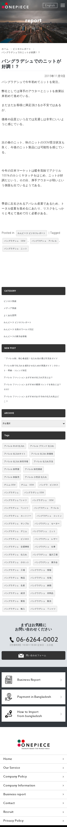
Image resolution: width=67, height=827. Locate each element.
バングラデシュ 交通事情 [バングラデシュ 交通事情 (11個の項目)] (16, 547)
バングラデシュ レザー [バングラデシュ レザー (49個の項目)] (46, 539)
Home (7, 759)
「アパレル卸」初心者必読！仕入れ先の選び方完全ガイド (31, 358)
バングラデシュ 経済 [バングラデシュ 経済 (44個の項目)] (14, 593)
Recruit (8, 812)
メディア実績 (10, 308)
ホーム (5, 49)
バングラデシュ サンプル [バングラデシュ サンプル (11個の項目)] (16, 523)
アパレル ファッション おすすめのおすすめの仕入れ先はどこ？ (31, 399)
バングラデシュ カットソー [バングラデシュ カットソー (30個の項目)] (17, 516)
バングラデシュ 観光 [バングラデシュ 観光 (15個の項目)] (41, 601)
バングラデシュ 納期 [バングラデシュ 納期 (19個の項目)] (41, 585)
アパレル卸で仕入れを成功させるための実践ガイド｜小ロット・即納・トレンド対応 (32, 368)
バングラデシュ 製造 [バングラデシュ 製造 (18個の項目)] (14, 601)
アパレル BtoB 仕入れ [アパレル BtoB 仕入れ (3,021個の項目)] (14, 446)
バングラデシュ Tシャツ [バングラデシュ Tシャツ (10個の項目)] (15, 500)
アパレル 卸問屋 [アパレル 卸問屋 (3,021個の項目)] (11, 469)
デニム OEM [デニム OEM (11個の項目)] (9, 485)
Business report (14, 794)
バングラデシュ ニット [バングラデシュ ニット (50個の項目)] (44, 531)
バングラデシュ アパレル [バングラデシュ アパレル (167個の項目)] (46, 508)
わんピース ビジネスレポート (31, 233)
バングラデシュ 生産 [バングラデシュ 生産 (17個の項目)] (14, 585)
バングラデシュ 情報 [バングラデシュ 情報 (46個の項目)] (41, 570)
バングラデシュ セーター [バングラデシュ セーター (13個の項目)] (47, 523)
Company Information (19, 785)
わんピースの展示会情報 (15, 336)
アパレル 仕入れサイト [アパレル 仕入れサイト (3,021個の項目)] (15, 454)
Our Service (11, 768)
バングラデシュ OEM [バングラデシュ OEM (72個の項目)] (43, 500)
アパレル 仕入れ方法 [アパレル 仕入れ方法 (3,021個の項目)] (43, 461)
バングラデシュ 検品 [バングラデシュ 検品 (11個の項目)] (14, 578)
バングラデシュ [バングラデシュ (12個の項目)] (11, 492)
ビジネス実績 (10, 301)
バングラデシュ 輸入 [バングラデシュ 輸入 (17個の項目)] (14, 609)
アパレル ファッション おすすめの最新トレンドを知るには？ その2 (32, 387)
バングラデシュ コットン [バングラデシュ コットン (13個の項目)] (49, 516)
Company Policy (15, 776)
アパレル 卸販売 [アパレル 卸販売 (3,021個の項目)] (11, 477)
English (50, 5)
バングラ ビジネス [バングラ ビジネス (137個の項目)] (48, 485)
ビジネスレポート (22, 49)
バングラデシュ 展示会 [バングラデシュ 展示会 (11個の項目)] (46, 562)
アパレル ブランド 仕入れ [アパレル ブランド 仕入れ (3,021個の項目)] (42, 446)
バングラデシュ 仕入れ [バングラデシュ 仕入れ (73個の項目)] (15, 554)
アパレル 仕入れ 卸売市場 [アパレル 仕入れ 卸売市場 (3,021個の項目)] (16, 461)
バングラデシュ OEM (14, 241)
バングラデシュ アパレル (44, 241)
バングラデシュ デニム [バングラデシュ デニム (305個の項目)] (15, 531)
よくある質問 (10, 315)
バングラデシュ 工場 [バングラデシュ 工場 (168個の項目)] (14, 570)
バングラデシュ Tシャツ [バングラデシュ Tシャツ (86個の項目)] (16, 508)
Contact (9, 803)
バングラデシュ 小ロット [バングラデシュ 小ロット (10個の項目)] (16, 562)
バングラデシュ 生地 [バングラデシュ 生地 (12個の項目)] (41, 578)
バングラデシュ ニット (15, 248)
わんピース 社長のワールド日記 (18, 329)
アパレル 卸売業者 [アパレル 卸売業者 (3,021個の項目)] (33, 469)
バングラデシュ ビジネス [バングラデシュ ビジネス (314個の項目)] (16, 539)
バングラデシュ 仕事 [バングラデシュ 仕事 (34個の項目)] (45, 547)
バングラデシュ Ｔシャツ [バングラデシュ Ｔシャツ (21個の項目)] (43, 609)
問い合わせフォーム (36, 655)
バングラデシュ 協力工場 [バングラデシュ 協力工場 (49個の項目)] (45, 554)
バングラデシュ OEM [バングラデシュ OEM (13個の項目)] (34, 492)
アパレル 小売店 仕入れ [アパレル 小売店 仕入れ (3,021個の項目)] (36, 477)
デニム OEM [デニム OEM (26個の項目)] (27, 485)
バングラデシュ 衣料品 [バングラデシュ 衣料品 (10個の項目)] (42, 593)
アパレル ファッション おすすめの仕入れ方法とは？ (28, 377)
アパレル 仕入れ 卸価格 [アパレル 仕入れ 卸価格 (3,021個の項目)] (42, 454)
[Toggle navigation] (62, 5)
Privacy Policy (13, 821)
